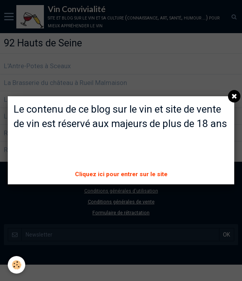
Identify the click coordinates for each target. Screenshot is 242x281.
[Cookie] (16, 265)
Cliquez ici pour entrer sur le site (121, 174)
